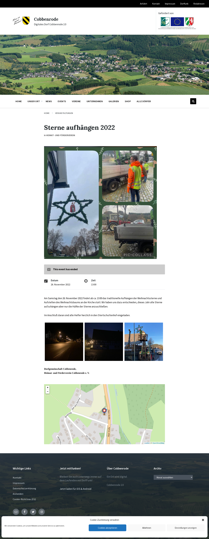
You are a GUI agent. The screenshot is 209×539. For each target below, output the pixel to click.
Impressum (19, 482)
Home (46, 113)
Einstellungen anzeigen (186, 527)
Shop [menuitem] (128, 101)
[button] (202, 519)
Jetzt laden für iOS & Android (75, 488)
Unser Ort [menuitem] (34, 101)
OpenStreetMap (158, 443)
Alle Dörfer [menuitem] (144, 101)
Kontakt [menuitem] (156, 3)
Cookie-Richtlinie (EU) (24, 499)
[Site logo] (21, 24)
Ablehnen (146, 527)
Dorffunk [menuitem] (184, 3)
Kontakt (17, 477)
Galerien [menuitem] (114, 101)
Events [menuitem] (62, 101)
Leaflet (146, 443)
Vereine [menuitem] (76, 101)
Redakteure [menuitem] (198, 3)
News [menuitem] (49, 101)
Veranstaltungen (64, 113)
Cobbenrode (47, 19)
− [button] (47, 391)
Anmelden (18, 493)
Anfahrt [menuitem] (143, 3)
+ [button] (47, 387)
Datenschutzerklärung (24, 488)
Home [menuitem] (18, 101)
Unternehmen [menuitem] (95, 101)
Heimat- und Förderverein (60, 135)
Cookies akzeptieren (107, 527)
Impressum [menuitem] (170, 3)
